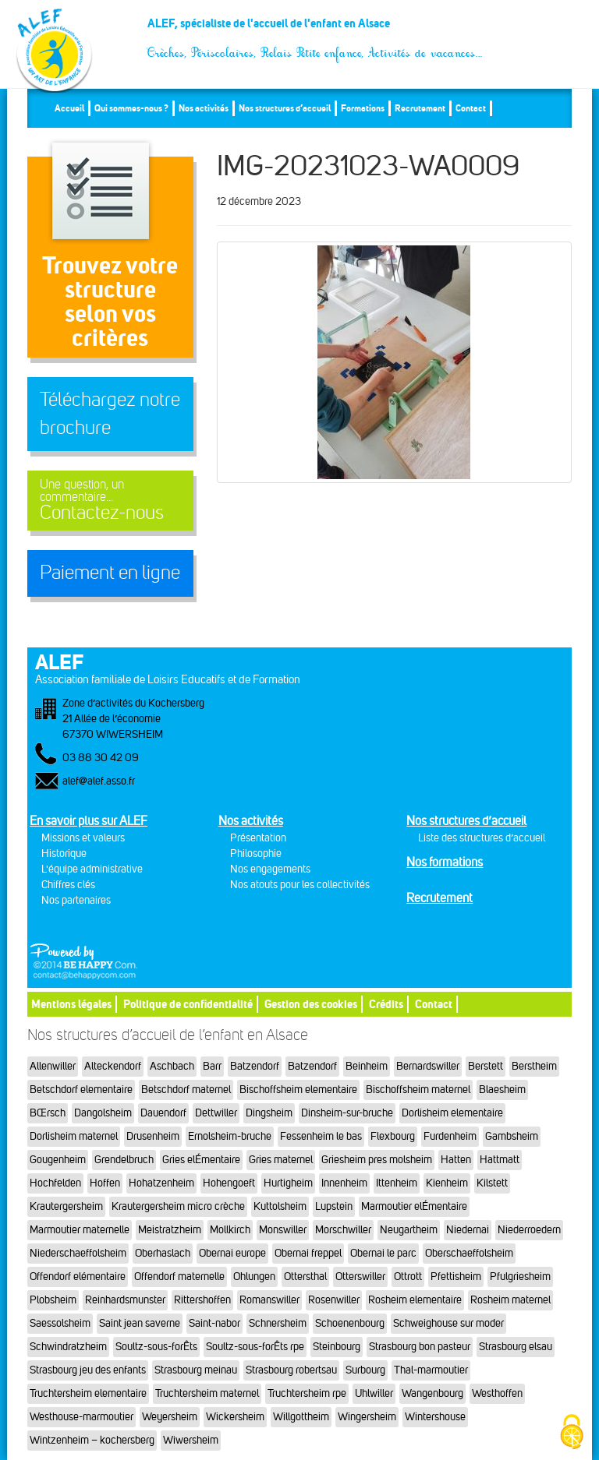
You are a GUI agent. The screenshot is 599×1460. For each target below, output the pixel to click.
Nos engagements (270, 869)
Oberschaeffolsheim (469, 1253)
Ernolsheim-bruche (229, 1136)
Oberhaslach (162, 1253)
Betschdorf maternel (186, 1089)
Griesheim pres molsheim (376, 1159)
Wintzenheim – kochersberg (92, 1440)
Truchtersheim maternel (207, 1393)
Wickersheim (235, 1416)
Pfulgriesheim (520, 1276)
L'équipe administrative (92, 869)
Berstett (485, 1066)
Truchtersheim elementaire (88, 1393)
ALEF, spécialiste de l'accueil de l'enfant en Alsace (315, 29)
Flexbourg (392, 1136)
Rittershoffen (202, 1300)
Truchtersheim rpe (307, 1393)
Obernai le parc (383, 1253)
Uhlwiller (374, 1393)
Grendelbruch (124, 1159)
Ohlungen (254, 1276)
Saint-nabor (214, 1323)
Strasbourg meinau (195, 1370)
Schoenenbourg (350, 1323)
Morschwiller (343, 1229)
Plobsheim (53, 1300)
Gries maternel (281, 1159)
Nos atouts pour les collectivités (300, 884)
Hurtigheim (288, 1183)
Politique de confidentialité (188, 1003)
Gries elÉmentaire (201, 1159)
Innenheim (344, 1183)
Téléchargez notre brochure (110, 413)
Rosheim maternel (510, 1300)
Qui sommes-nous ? (131, 108)
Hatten (456, 1159)
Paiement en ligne (110, 572)
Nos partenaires (76, 900)
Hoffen (105, 1183)
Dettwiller (216, 1113)
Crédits (386, 1003)
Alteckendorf (112, 1066)
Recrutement (420, 108)
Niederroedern (529, 1229)
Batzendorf (254, 1066)
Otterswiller (360, 1276)
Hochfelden (55, 1183)
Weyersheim (169, 1416)
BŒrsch (48, 1113)
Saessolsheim (60, 1323)
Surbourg (365, 1370)
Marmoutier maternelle (79, 1229)
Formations (363, 108)
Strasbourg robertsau (291, 1370)
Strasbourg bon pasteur (419, 1346)
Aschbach (172, 1066)
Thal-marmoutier (431, 1370)
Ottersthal (305, 1276)
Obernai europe (232, 1253)
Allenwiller (53, 1066)
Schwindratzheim (68, 1346)
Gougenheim (58, 1159)
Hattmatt (499, 1159)
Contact (470, 108)
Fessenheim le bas (321, 1136)
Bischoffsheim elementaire (298, 1089)
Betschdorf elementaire (81, 1089)
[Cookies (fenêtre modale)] (571, 1433)
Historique (64, 853)
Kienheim (447, 1183)
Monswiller (283, 1229)
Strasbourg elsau (515, 1346)
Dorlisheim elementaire (452, 1113)
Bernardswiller (427, 1066)
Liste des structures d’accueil (481, 838)
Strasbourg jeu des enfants (88, 1370)
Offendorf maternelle (179, 1276)
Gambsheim (511, 1136)
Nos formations (444, 862)
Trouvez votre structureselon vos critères (110, 301)
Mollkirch (230, 1229)
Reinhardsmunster (125, 1300)
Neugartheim (409, 1229)
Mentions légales (71, 1003)
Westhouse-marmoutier (81, 1416)
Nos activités (204, 108)
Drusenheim (152, 1136)
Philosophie (256, 853)
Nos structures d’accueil (285, 108)
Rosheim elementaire (415, 1300)
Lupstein (334, 1206)
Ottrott (408, 1276)
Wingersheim (367, 1416)
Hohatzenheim (161, 1183)
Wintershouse (435, 1416)
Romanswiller (269, 1300)
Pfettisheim (456, 1276)
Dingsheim (269, 1113)
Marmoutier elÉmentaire (414, 1206)
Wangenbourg (432, 1393)
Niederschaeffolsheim (78, 1253)
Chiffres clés (68, 884)
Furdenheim (450, 1136)
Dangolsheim (103, 1113)
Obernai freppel (308, 1253)
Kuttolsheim (280, 1206)
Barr (212, 1066)
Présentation (258, 838)
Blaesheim (502, 1089)
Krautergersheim (66, 1206)
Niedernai (467, 1229)
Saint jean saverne (139, 1323)
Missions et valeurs (83, 838)
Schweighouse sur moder (448, 1323)
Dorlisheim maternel (74, 1136)
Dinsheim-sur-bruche (347, 1113)
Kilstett (492, 1183)
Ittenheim (396, 1183)
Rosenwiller (334, 1300)
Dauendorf (163, 1113)
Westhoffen (497, 1393)
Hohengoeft (229, 1183)
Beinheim (367, 1066)
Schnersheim (278, 1323)
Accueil (69, 108)
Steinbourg (336, 1346)
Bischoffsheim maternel (418, 1089)
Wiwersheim (190, 1440)
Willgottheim (301, 1416)
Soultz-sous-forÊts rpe (255, 1346)
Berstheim (534, 1066)
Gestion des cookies (310, 1003)
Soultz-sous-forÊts (156, 1346)
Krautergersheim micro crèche (178, 1206)
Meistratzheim (169, 1229)
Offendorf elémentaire (78, 1276)
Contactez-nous (110, 500)
